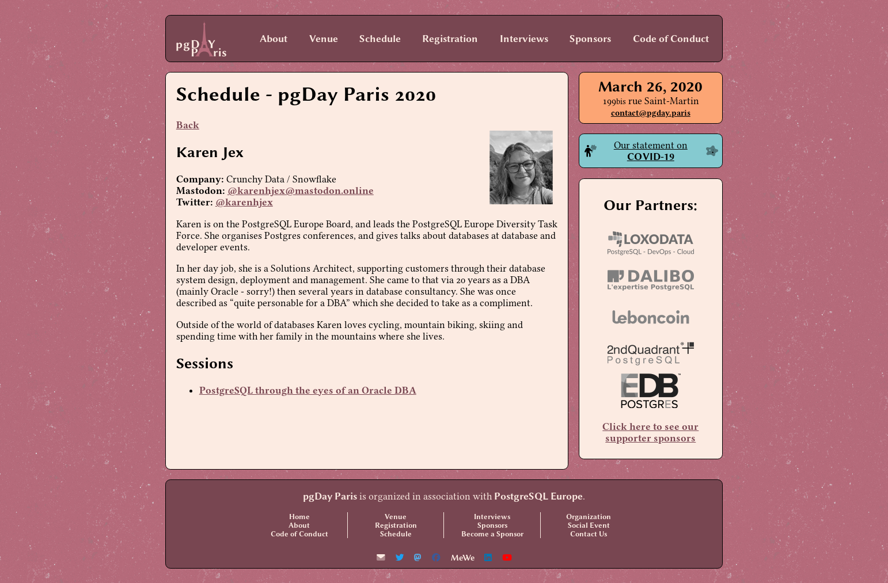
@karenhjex (244, 202)
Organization (588, 516)
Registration (450, 38)
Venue (323, 38)
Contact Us (588, 533)
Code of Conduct (671, 38)
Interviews (524, 38)
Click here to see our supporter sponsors (650, 432)
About (273, 38)
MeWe (463, 558)
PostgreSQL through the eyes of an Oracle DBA (307, 390)
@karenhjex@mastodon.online (300, 190)
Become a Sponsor (492, 533)
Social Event (589, 525)
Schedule (380, 38)
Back (187, 125)
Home (299, 516)
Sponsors (590, 38)
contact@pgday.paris (650, 113)
